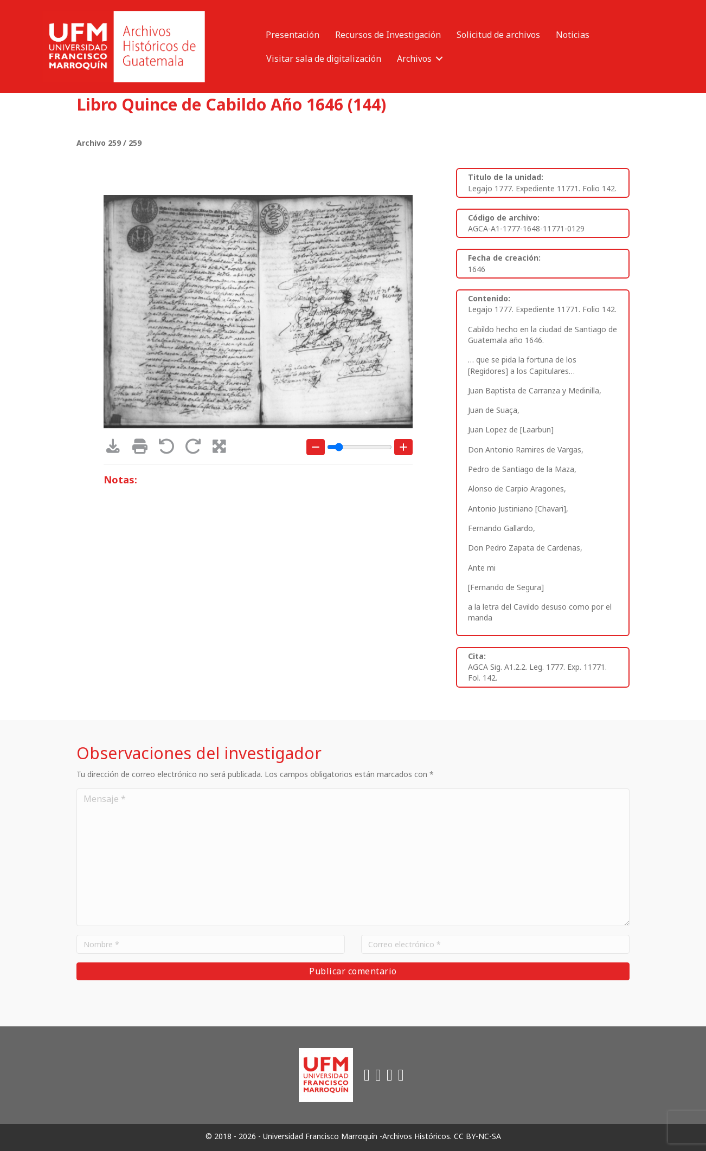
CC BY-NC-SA (477, 1136)
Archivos (414, 58)
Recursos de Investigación (388, 35)
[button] (439, 58)
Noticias (572, 35)
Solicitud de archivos (498, 35)
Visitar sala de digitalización (323, 58)
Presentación (292, 35)
